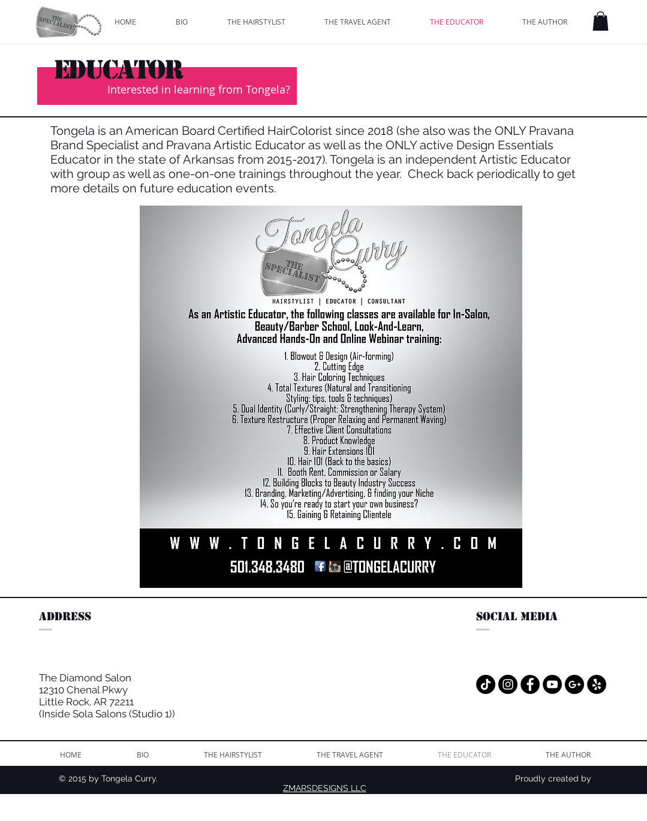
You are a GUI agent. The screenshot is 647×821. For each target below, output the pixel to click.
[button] (600, 21)
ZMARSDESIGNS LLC (324, 788)
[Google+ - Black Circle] (574, 684)
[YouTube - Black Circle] (552, 684)
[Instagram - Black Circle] (507, 684)
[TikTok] (485, 684)
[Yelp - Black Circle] (596, 684)
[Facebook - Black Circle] (530, 684)
